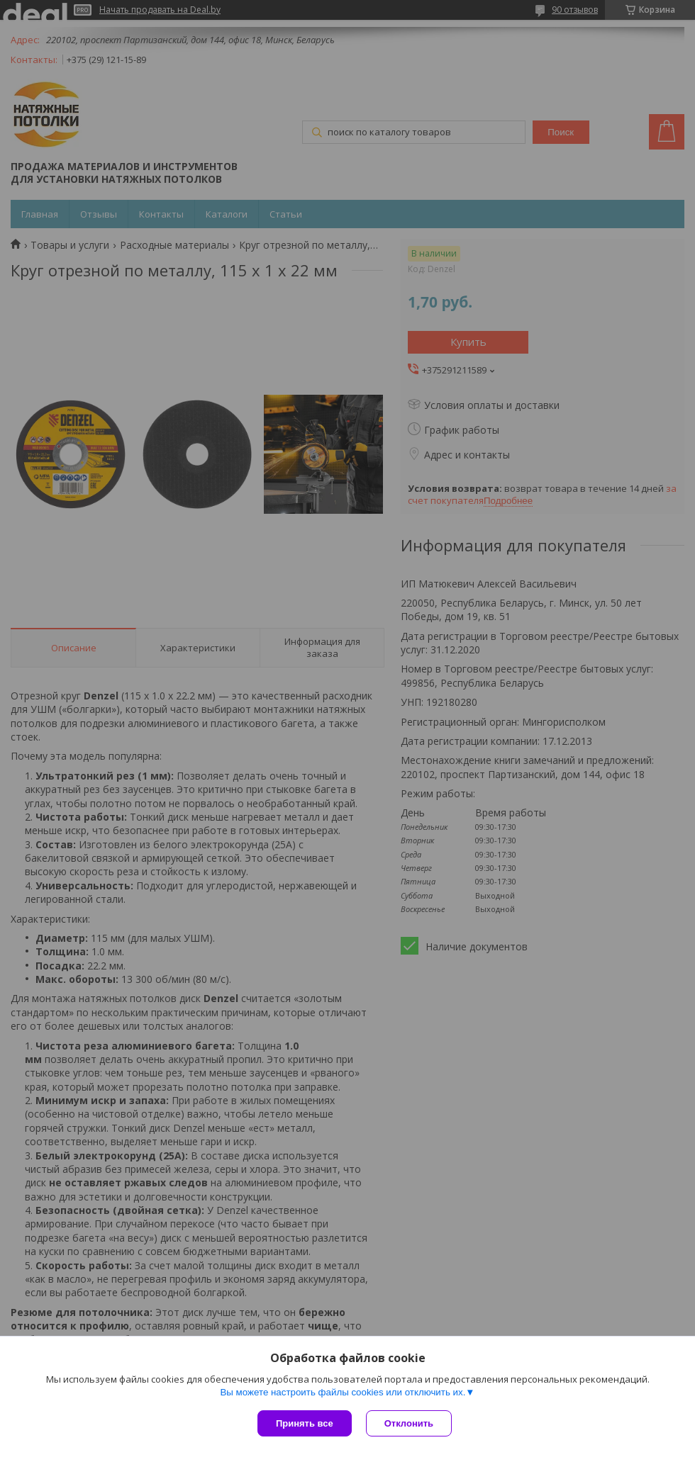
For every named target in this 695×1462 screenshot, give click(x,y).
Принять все (304, 1423)
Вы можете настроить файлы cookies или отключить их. (342, 1392)
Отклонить (408, 1423)
